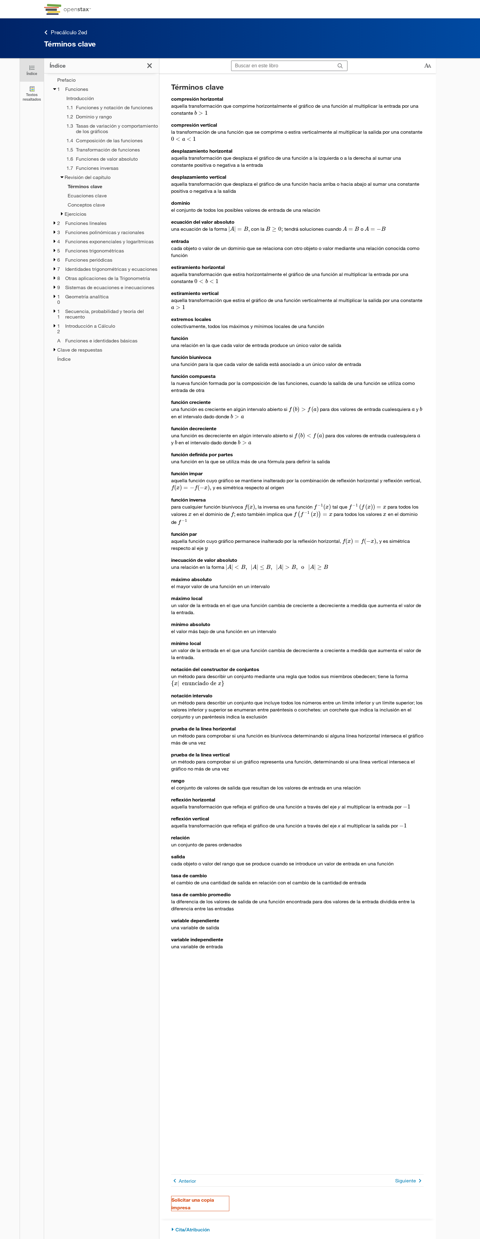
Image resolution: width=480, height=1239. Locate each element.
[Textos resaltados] (32, 93)
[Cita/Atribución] (297, 1229)
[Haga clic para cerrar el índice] (32, 70)
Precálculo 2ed (65, 32)
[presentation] (201, 113)
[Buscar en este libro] (282, 66)
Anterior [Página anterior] (183, 1181)
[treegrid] (101, 217)
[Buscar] (340, 66)
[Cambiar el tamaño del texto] (427, 65)
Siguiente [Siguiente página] (409, 1181)
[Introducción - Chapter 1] (108, 98)
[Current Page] (105, 186)
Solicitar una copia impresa (192, 1203)
